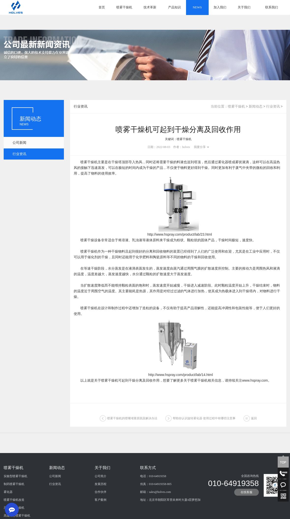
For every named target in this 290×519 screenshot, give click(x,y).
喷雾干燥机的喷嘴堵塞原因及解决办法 (132, 420)
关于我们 (244, 7)
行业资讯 (19, 154)
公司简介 (100, 495)
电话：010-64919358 (153, 495)
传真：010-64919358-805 (156, 503)
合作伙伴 (100, 511)
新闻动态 (255, 106)
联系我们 (271, 7)
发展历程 (100, 503)
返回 (254, 420)
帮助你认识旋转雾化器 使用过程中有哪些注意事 (204, 420)
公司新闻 (19, 143)
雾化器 (8, 511)
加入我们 (220, 7)
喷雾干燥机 (124, 7)
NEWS (197, 7)
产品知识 (174, 7)
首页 (102, 7)
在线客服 (246, 511)
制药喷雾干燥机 (14, 503)
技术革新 (150, 7)
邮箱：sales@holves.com (155, 511)
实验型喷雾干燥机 (15, 495)
